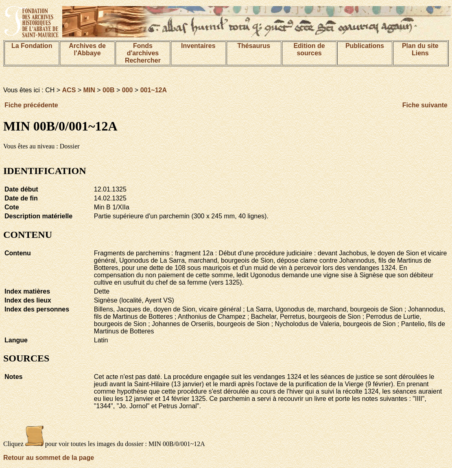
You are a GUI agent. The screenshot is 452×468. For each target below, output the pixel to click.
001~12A (153, 90)
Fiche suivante (425, 105)
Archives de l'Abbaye (87, 49)
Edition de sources (309, 49)
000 (127, 90)
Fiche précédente (31, 105)
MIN (89, 90)
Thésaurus (253, 45)
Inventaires (198, 45)
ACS (69, 90)
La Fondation (31, 45)
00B (108, 90)
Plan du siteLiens (420, 49)
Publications (364, 45)
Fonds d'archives (143, 49)
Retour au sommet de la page (48, 457)
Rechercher (143, 60)
